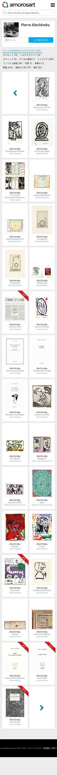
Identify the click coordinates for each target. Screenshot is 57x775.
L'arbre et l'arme (15, 327)
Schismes (15, 546)
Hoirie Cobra (42, 678)
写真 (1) (28, 63)
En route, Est (15, 458)
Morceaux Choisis (15, 502)
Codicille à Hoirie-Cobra (42, 371)
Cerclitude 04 (42, 239)
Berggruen (42, 458)
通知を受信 (41, 40)
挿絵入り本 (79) (23, 67)
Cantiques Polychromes (42, 590)
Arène (42, 502)
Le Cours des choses (42, 151)
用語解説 (46, 748)
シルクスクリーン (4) (30, 55)
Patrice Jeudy (15, 200)
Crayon (42, 546)
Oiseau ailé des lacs (42, 327)
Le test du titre (15, 722)
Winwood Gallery (42, 197)
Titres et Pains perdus (42, 634)
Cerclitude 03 (15, 283)
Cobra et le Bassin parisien (15, 678)
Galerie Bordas (42, 110)
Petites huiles (42, 283)
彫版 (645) (8, 67)
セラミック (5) (9, 59)
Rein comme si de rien (42, 107)
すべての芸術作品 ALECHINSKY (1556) (22, 50)
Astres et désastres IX (42, 195)
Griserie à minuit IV (42, 414)
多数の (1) (39, 63)
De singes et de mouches (15, 151)
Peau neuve (14, 590)
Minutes (15, 634)
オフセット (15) (10, 55)
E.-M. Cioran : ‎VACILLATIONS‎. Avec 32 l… (15, 196)
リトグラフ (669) (45, 59)
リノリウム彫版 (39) (12, 63)
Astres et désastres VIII (14, 239)
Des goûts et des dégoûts (15, 414)
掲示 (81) (37, 67)
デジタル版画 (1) (27, 59)
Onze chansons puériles (15, 371)
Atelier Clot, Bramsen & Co (42, 461)
